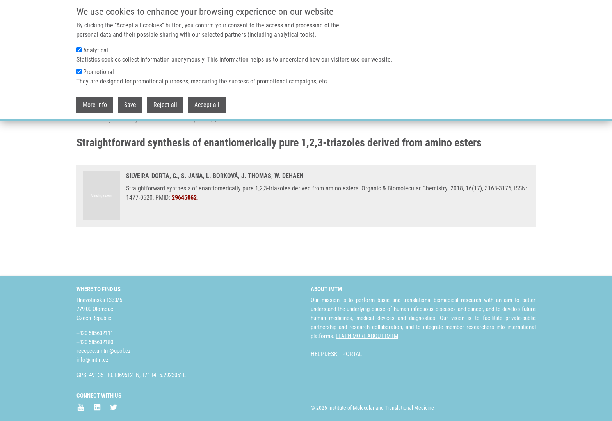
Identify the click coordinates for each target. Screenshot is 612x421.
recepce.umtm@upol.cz (103, 350)
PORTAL (352, 354)
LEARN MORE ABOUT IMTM (367, 335)
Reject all (165, 104)
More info (95, 104)
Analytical (95, 50)
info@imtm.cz (92, 359)
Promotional (98, 72)
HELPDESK (324, 354)
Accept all (206, 104)
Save (130, 104)
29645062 (184, 228)
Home (83, 150)
